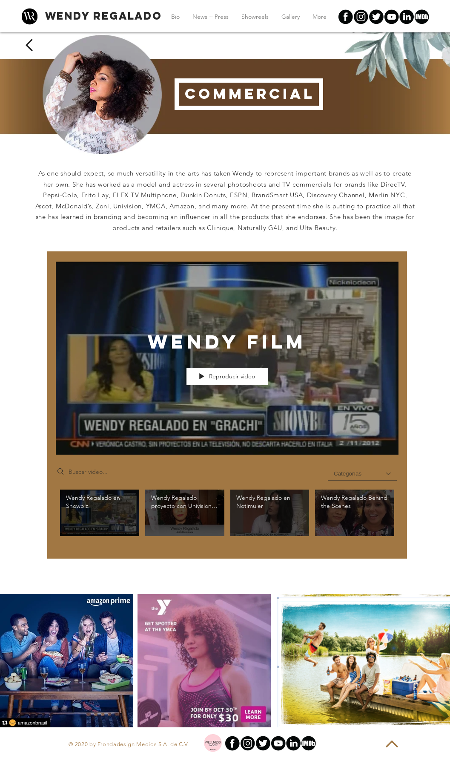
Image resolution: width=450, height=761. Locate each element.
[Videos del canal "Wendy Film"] (227, 517)
